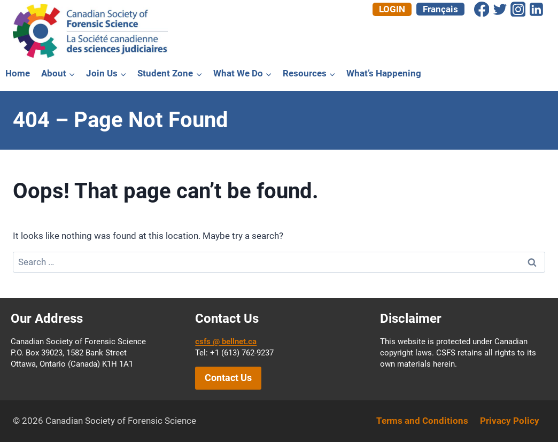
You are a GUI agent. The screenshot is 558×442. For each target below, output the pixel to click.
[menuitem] (440, 9)
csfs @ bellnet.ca (226, 341)
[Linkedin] (536, 9)
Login (392, 9)
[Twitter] (500, 9)
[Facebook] (481, 9)
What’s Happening (383, 73)
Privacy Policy (509, 420)
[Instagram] (518, 9)
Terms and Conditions (422, 420)
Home (17, 73)
